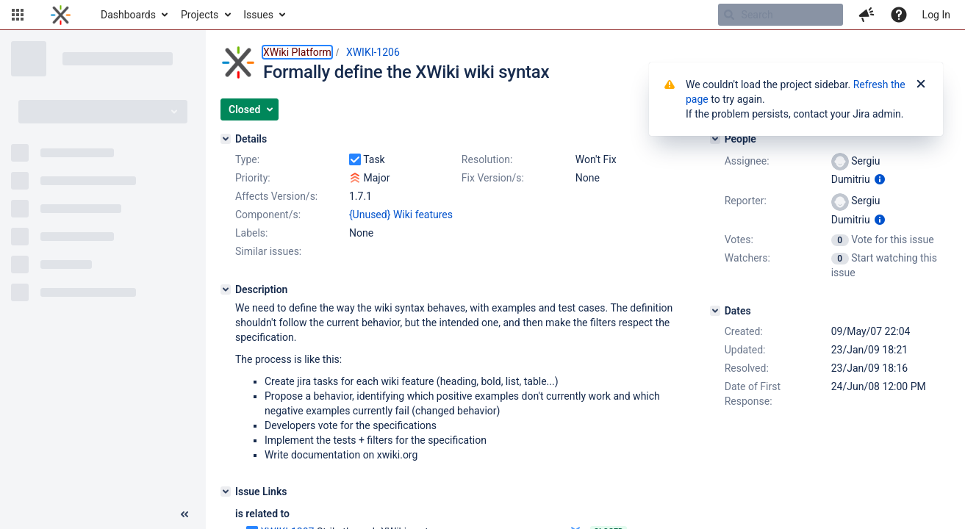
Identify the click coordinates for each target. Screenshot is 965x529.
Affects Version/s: (276, 196)
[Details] (225, 139)
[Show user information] (880, 179)
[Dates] (715, 311)
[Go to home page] (61, 14)
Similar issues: (268, 251)
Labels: (251, 233)
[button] (17, 14)
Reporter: (746, 200)
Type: (247, 159)
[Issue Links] (225, 491)
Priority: (252, 178)
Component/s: (268, 214)
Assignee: (747, 161)
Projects (199, 15)
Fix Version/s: (493, 178)
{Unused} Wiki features (401, 214)
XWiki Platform (297, 52)
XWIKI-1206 (373, 52)
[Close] (921, 84)
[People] (715, 139)
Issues (258, 15)
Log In (936, 15)
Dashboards (128, 15)
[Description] (225, 289)
